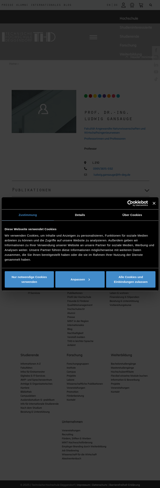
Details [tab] (80, 215)
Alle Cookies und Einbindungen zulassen (131, 279)
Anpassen (80, 279)
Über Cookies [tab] (132, 215)
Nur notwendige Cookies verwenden (29, 279)
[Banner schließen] (154, 203)
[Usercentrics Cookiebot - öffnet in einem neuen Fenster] (130, 203)
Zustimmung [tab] (28, 215)
